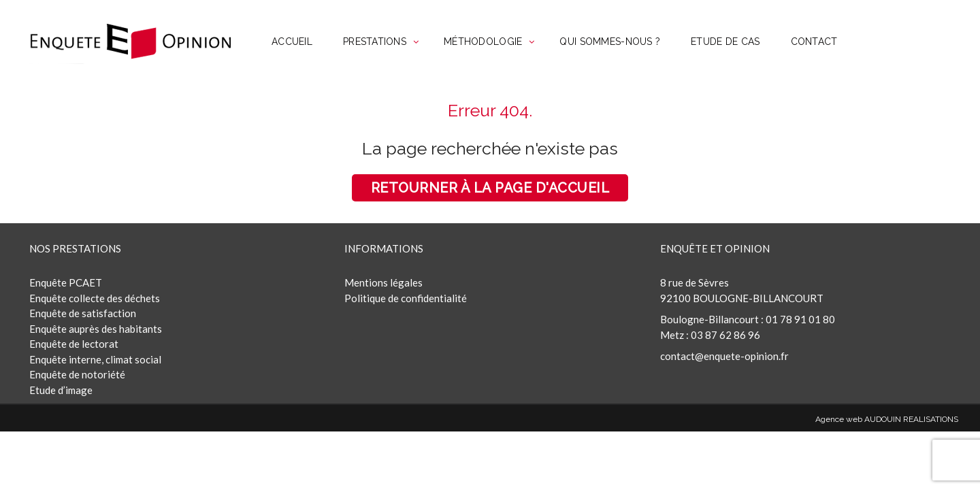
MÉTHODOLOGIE (483, 41)
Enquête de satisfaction (82, 313)
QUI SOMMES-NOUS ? (609, 41)
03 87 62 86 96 (725, 335)
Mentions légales (383, 282)
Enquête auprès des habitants (95, 329)
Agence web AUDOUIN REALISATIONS (886, 419)
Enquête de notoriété (77, 374)
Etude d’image (61, 390)
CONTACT (814, 41)
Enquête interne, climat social (95, 359)
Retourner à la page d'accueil (490, 188)
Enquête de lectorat (73, 344)
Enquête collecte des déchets (94, 298)
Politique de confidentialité (405, 298)
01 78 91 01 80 (800, 319)
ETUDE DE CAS (725, 41)
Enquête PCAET (65, 282)
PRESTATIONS (374, 41)
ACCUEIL (292, 41)
